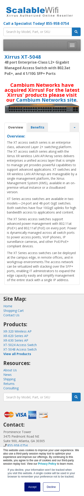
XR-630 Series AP (15, 340)
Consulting (11, 388)
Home (7, 306)
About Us (10, 370)
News (7, 374)
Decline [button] (51, 487)
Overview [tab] (15, 127)
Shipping (9, 379)
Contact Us (11, 315)
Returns (9, 383)
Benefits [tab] (37, 127)
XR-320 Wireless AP (17, 331)
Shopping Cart (13, 310)
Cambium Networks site (46, 99)
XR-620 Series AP (15, 336)
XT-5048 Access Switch (20, 349)
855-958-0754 (57, 23)
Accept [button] (32, 487)
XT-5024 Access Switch (20, 345)
